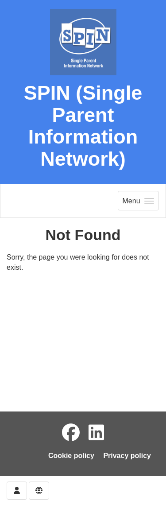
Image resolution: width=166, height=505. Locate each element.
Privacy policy (127, 455)
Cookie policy (71, 455)
